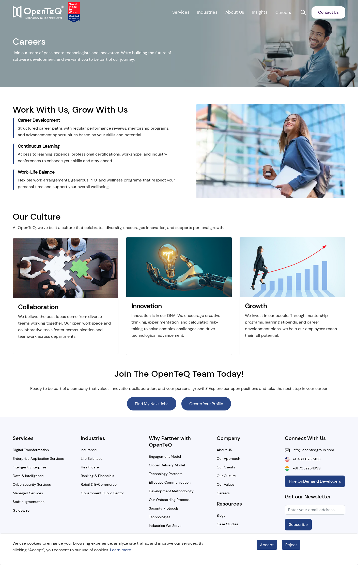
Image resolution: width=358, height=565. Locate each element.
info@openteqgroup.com (312, 450)
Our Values (226, 484)
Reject (291, 544)
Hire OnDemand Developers (315, 481)
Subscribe (298, 524)
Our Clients (226, 467)
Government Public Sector (102, 493)
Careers (223, 493)
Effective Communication (170, 482)
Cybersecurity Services (32, 484)
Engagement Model (165, 456)
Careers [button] (283, 12)
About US (224, 450)
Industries (93, 438)
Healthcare (90, 467)
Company (228, 438)
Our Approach (228, 458)
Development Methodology (171, 491)
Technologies (159, 517)
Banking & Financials (97, 476)
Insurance (89, 450)
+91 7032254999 (305, 468)
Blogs (221, 515)
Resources (229, 503)
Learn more (120, 550)
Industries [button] (207, 12)
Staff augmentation (28, 501)
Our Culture (226, 476)
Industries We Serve (165, 525)
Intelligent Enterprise (29, 467)
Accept (267, 544)
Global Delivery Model (167, 465)
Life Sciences (91, 458)
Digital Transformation (31, 450)
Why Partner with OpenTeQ (170, 441)
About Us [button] (234, 12)
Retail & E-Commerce (99, 484)
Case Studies (227, 524)
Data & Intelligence (28, 476)
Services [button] (181, 12)
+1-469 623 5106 (305, 459)
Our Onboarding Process (169, 499)
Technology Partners (165, 473)
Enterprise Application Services (38, 458)
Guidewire (21, 510)
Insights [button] (260, 12)
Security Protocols (164, 508)
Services (23, 438)
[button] (303, 12)
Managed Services (28, 493)
